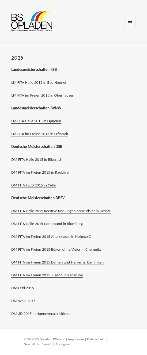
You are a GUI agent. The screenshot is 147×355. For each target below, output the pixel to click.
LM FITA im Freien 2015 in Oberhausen (42, 95)
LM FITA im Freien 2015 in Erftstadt (39, 133)
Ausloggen (62, 344)
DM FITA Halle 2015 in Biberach (36, 159)
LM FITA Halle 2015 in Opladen (36, 121)
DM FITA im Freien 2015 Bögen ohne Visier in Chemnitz (56, 249)
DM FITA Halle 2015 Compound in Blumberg (47, 223)
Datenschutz (95, 339)
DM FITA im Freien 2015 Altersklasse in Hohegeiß (51, 236)
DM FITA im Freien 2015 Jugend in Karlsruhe (47, 275)
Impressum (76, 339)
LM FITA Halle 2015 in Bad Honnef (38, 82)
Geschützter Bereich (38, 344)
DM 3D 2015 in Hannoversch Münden (42, 313)
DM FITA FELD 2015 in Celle (33, 185)
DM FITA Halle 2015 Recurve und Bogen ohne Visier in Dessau (61, 210)
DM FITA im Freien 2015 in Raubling (40, 172)
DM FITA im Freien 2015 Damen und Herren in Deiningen (57, 262)
